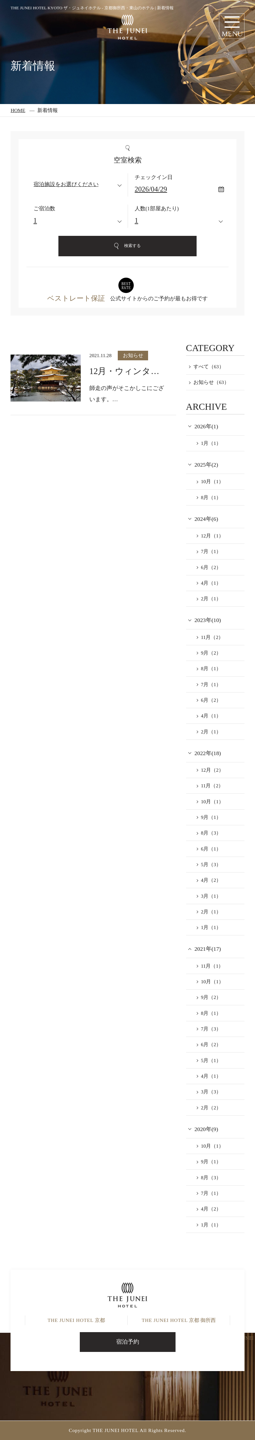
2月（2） (211, 1107)
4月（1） (211, 583)
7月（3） (211, 1028)
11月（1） (212, 966)
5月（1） (211, 1060)
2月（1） (211, 598)
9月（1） (211, 817)
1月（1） (211, 443)
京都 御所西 (179, 1320)
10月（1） (212, 481)
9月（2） (211, 653)
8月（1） (211, 497)
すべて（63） (208, 366)
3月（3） (211, 1091)
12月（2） (212, 770)
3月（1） (211, 896)
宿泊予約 (127, 1342)
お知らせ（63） (211, 382)
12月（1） (212, 535)
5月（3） (211, 864)
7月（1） (211, 551)
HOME (18, 110)
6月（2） (211, 567)
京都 (76, 1320)
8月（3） (211, 833)
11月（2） (212, 637)
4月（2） (211, 880)
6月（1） (211, 848)
